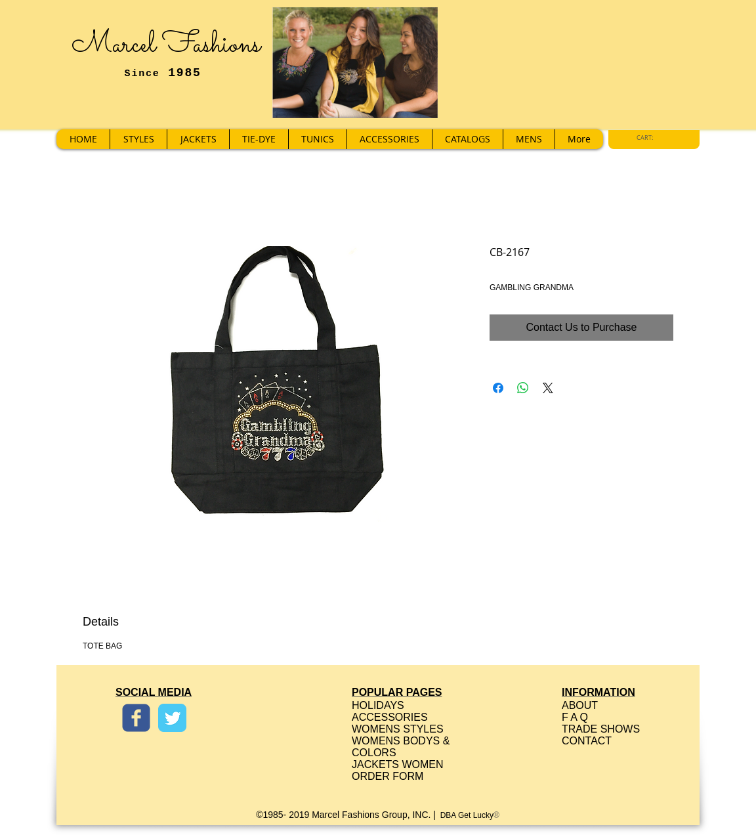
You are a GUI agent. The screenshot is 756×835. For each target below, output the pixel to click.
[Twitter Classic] (172, 718)
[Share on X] (548, 388)
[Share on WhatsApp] (523, 388)
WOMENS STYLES (398, 729)
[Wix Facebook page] (136, 718)
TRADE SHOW (597, 729)
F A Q (575, 717)
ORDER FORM (387, 776)
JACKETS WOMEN (398, 764)
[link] (649, 138)
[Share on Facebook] (498, 388)
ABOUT (580, 705)
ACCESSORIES (390, 717)
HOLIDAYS (378, 705)
